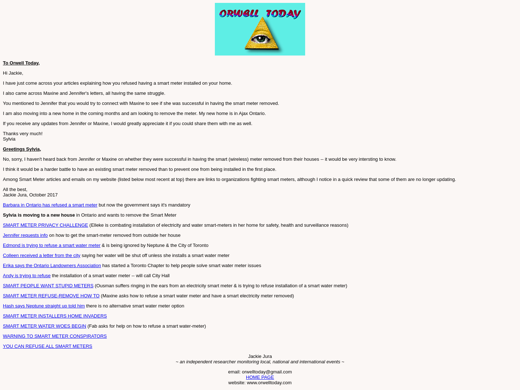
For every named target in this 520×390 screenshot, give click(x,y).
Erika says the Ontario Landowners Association (52, 265)
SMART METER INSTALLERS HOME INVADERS (55, 316)
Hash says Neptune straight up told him (44, 306)
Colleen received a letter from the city (42, 255)
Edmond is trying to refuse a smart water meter (51, 245)
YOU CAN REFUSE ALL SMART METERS (47, 346)
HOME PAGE (260, 377)
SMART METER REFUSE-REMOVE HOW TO (51, 295)
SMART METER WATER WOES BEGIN (44, 326)
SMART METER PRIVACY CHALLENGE (45, 225)
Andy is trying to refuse (27, 275)
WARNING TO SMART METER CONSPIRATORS (55, 336)
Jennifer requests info (25, 235)
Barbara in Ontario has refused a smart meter (50, 205)
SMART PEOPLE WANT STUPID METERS (48, 285)
